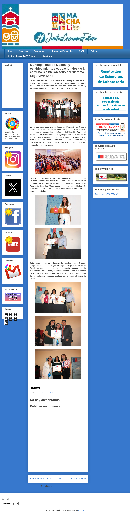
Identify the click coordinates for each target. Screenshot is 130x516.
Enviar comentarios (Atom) (64, 486)
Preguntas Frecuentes (62, 51)
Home (10, 51)
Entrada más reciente (40, 478)
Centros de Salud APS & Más (21, 56)
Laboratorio (46, 56)
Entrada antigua (78, 478)
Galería (94, 51)
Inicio (60, 478)
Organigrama (40, 51)
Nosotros (23, 51)
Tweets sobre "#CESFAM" (106, 194)
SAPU (82, 51)
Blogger (81, 510)
